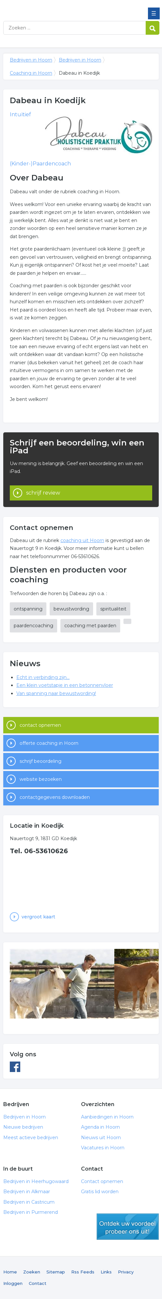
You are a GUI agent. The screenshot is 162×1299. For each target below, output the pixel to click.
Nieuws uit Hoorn (101, 1137)
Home (10, 1271)
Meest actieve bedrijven (30, 1137)
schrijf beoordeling (40, 761)
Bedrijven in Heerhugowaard (36, 1181)
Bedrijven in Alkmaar (26, 1192)
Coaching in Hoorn (31, 73)
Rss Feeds (82, 1271)
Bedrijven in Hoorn (50, 7)
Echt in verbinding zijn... (43, 677)
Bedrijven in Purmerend (30, 1212)
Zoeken (31, 1271)
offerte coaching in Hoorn (49, 743)
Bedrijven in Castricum (29, 1202)
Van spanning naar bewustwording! (56, 693)
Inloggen (13, 1283)
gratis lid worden (128, 1227)
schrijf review (43, 493)
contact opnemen (40, 725)
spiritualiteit (113, 609)
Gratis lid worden (100, 1192)
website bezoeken (41, 779)
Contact (37, 1283)
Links (106, 1271)
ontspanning (28, 609)
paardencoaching (33, 626)
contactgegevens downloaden (55, 797)
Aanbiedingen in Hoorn (107, 1117)
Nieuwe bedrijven (23, 1127)
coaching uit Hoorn (82, 540)
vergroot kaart (38, 917)
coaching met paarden (90, 626)
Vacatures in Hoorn (102, 1148)
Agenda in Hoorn (100, 1127)
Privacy (126, 1271)
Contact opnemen (102, 1181)
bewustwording (71, 609)
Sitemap (55, 1271)
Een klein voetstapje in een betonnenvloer (64, 685)
